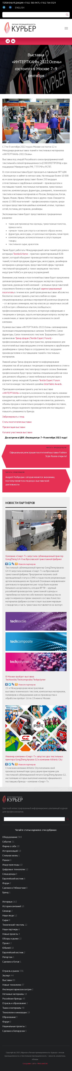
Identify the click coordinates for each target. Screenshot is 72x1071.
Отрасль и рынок (10, 970)
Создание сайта (29, 1063)
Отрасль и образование (14, 1003)
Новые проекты (10, 933)
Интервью (7, 901)
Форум (5, 883)
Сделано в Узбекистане (14, 887)
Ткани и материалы (12, 1007)
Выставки (7, 980)
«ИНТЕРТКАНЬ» (10, 392)
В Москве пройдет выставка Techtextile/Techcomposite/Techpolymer (25, 678)
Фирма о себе (9, 846)
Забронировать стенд (13, 416)
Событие (6, 841)
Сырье (5, 920)
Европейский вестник (13, 878)
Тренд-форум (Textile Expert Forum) (33, 338)
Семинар (6, 910)
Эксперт (6, 975)
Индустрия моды (10, 864)
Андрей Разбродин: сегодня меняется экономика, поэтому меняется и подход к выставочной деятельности (30, 480)
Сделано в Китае (10, 961)
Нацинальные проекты (13, 1026)
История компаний (11, 906)
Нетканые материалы (13, 993)
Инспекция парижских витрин (17, 989)
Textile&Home (20, 253)
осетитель (9, 292)
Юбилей (6, 947)
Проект (6, 943)
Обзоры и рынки (10, 938)
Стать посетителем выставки (17, 421)
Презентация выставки (13, 427)
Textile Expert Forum (49, 380)
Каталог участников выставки (17, 432)
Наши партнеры (10, 929)
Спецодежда (8, 873)
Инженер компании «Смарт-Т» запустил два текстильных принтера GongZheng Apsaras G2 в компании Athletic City (34, 758)
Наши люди (8, 915)
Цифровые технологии (13, 869)
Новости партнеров (27, 564)
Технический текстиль (13, 924)
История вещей (10, 850)
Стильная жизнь (10, 855)
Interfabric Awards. (53, 383)
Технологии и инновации (14, 1012)
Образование (9, 1017)
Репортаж (7, 957)
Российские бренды (12, 998)
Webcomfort (42, 1063)
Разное (5, 860)
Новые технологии (11, 984)
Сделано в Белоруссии (13, 1030)
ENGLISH (19, 7)
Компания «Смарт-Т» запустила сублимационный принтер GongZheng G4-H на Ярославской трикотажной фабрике (34, 557)
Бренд (5, 892)
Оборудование (9, 836)
